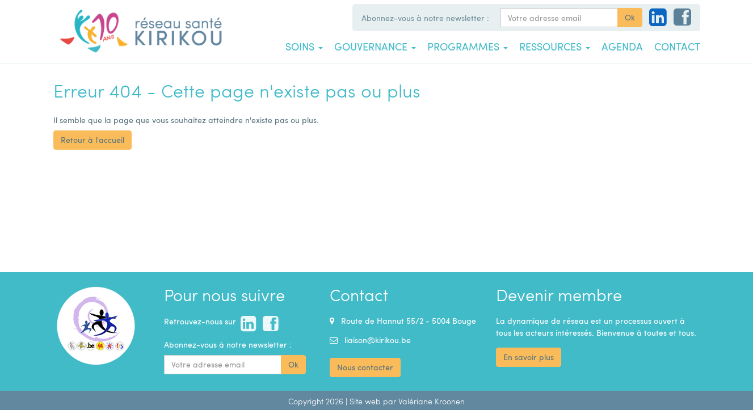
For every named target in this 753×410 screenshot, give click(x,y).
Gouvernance (375, 46)
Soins (304, 46)
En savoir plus (528, 357)
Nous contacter (365, 367)
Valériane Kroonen (431, 401)
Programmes (467, 46)
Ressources (554, 46)
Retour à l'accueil (92, 139)
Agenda (622, 46)
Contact (677, 46)
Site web (365, 401)
